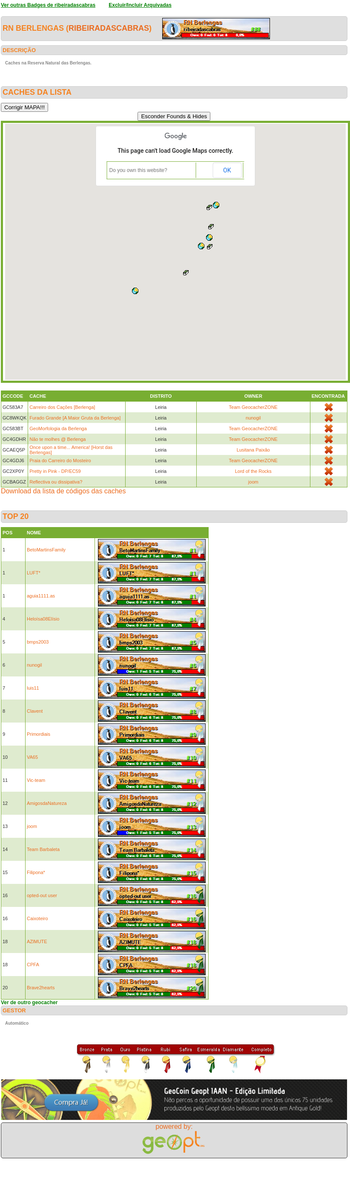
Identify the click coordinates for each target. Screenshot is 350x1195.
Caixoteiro (37, 918)
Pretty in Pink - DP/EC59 (54, 471)
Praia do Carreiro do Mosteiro (60, 460)
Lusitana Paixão (253, 449)
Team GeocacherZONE (253, 407)
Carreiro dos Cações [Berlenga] (62, 407)
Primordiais (38, 734)
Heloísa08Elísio (43, 618)
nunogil (253, 417)
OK (227, 170)
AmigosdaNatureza (47, 803)
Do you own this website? (138, 170)
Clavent (35, 711)
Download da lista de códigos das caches (63, 491)
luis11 (33, 688)
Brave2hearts (41, 987)
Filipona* (36, 872)
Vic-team (36, 780)
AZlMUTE (37, 941)
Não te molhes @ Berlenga (57, 439)
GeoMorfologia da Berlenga (58, 428)
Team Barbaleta (43, 849)
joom (253, 481)
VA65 (32, 757)
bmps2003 (38, 641)
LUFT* (33, 572)
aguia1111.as (41, 595)
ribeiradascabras (109, 28)
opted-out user (42, 895)
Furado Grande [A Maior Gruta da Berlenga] (74, 417)
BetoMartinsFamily (46, 549)
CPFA (33, 964)
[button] (211, 226)
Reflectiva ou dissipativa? (55, 481)
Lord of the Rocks (253, 471)
